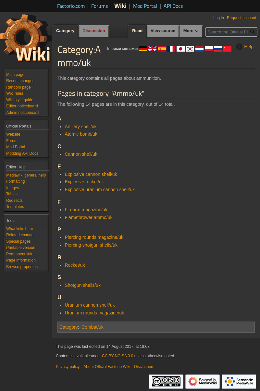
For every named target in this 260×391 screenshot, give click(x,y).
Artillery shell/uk (80, 126)
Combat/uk (92, 327)
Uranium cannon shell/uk (90, 305)
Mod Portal (145, 6)
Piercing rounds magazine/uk (94, 237)
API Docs (173, 6)
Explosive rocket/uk (84, 181)
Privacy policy (68, 366)
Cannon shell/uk (81, 154)
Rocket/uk (75, 265)
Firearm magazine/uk (86, 209)
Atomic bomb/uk (81, 134)
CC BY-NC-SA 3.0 (117, 356)
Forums (99, 6)
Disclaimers (144, 366)
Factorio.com (71, 6)
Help (244, 46)
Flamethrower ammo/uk (88, 217)
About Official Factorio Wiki (106, 366)
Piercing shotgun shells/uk (91, 245)
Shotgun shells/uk (83, 285)
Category (68, 327)
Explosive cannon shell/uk (91, 174)
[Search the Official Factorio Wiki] (231, 32)
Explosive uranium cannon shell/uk (100, 189)
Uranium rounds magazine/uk (94, 312)
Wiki (120, 5)
